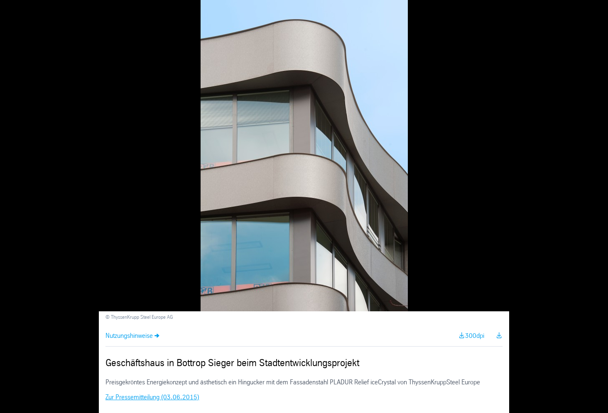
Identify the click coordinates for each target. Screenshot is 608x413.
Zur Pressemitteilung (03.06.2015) (152, 397)
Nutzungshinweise (129, 336)
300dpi (474, 336)
